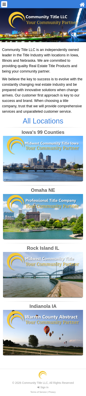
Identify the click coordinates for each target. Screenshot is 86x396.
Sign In (42, 387)
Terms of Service (38, 392)
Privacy (52, 392)
